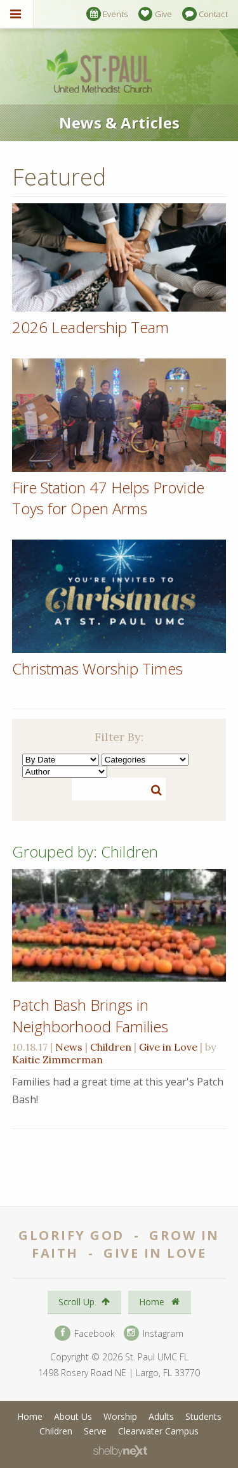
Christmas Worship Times (97, 668)
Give (155, 14)
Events (107, 14)
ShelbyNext (120, 1451)
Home (159, 1302)
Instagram (153, 1333)
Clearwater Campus (158, 1431)
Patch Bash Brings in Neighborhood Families (90, 1015)
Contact (205, 14)
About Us (73, 1416)
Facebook (84, 1333)
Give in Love (168, 1047)
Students (203, 1416)
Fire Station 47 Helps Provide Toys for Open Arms (108, 498)
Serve (95, 1431)
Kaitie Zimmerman (57, 1059)
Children (110, 1047)
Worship (120, 1416)
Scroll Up (84, 1302)
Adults (161, 1416)
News (69, 1047)
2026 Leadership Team (90, 327)
